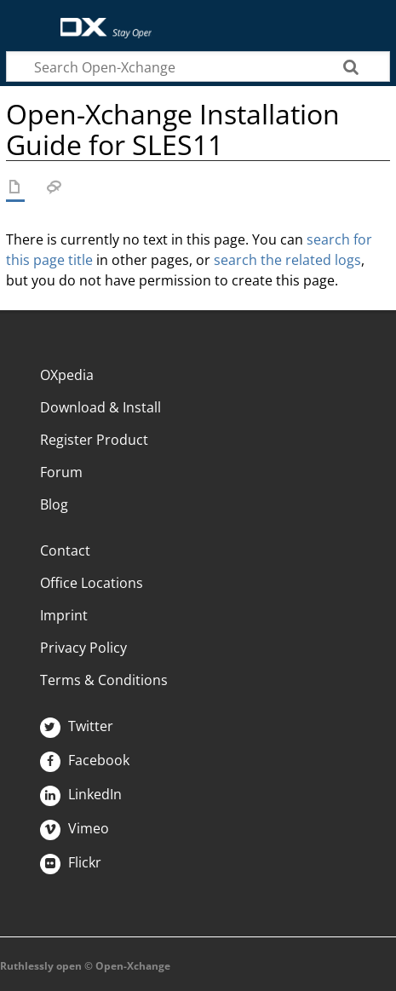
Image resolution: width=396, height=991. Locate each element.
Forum (61, 472)
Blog (54, 504)
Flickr (70, 862)
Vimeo (74, 828)
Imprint (64, 615)
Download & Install (100, 407)
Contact (65, 550)
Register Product (94, 439)
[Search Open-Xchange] (198, 66)
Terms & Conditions (104, 680)
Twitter (76, 726)
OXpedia (67, 375)
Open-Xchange (99, 19)
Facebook (84, 760)
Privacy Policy (83, 647)
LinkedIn (81, 794)
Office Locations (91, 582)
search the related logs (287, 260)
